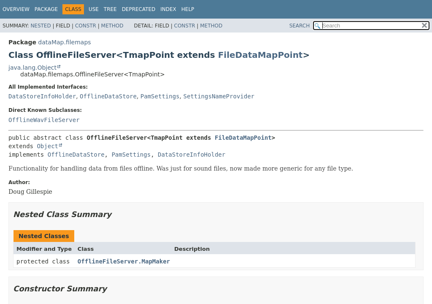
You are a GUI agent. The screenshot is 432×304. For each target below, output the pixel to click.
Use (94, 9)
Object (47, 146)
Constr (85, 26)
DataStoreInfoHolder (42, 96)
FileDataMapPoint (260, 55)
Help (187, 9)
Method (112, 26)
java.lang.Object (32, 67)
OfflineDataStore (108, 96)
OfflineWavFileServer (44, 120)
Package (46, 9)
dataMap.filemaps (64, 42)
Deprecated (139, 9)
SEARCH (299, 26)
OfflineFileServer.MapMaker (124, 261)
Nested (40, 26)
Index (168, 9)
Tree (110, 9)
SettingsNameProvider (218, 96)
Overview (16, 9)
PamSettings (160, 96)
